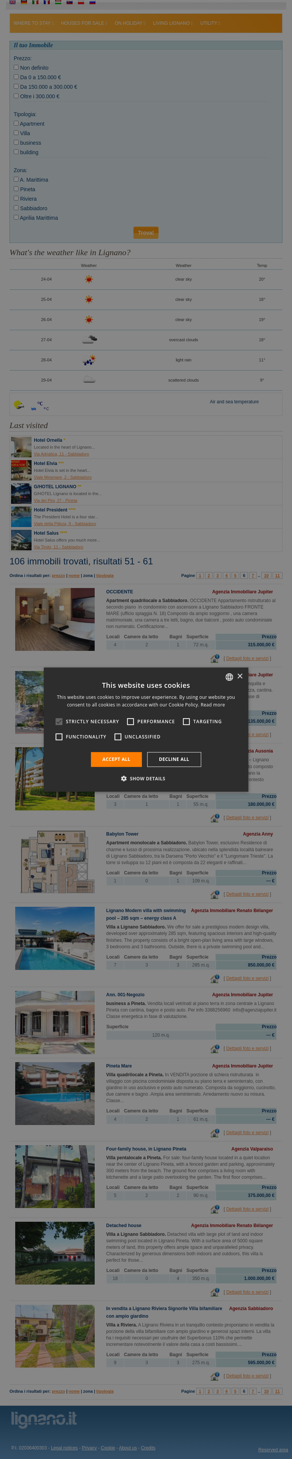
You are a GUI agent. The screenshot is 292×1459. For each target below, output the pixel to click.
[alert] (146, 729)
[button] (146, 778)
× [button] (240, 676)
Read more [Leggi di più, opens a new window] (213, 705)
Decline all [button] (174, 759)
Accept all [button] (116, 759)
